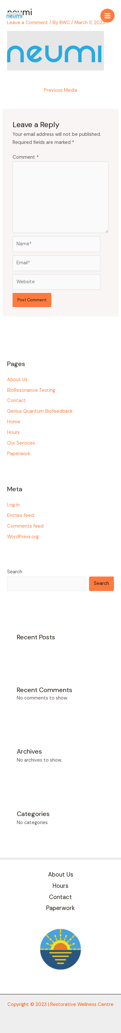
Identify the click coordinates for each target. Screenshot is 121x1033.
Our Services (21, 443)
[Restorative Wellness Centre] (14, 15)
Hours (13, 432)
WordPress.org (23, 537)
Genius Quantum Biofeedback (40, 411)
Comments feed (25, 526)
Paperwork (18, 454)
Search (14, 572)
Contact (16, 401)
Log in (13, 505)
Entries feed (20, 515)
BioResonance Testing (31, 390)
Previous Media (60, 90)
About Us (17, 380)
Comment (26, 157)
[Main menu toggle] (107, 16)
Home (13, 422)
